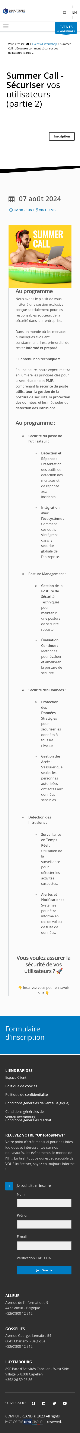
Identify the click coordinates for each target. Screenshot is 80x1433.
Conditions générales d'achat (28, 1120)
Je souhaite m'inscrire (34, 1185)
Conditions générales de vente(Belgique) (37, 1103)
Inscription (62, 136)
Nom (21, 1194)
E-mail (22, 1236)
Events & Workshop (44, 44)
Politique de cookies (21, 1086)
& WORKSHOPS (66, 29)
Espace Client (15, 1077)
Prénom (23, 1215)
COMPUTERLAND (19, 1416)
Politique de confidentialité (26, 1094)
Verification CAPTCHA (34, 1258)
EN (74, 12)
